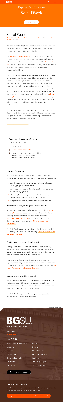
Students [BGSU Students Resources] (35, 358)
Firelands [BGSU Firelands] (35, 343)
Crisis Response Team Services (17, 124)
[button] (26, 1)
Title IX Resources (38, 365)
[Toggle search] (49, 2)
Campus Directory (13, 354)
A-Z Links (10, 351)
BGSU (8, 37)
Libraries (35, 347)
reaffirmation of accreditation (17, 218)
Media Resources (38, 351)
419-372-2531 (13, 334)
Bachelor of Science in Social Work (22, 56)
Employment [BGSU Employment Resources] (11, 361)
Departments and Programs (36, 37)
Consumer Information (14, 358)
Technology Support (39, 361)
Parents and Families (39, 354)
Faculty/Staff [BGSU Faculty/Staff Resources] (11, 365)
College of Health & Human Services (19, 37)
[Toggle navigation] (55, 2)
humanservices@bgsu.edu (21, 150)
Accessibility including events (17, 343)
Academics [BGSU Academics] (10, 347)
